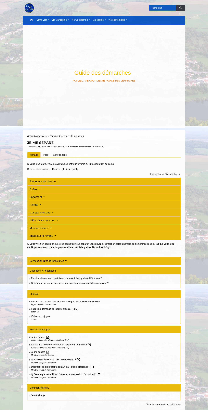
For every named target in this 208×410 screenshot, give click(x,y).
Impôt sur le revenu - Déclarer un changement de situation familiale (65, 301)
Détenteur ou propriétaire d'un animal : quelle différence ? (62, 367)
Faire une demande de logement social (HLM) (54, 309)
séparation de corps (103, 164)
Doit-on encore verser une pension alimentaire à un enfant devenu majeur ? (69, 283)
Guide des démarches (121, 80)
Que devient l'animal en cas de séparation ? (55, 359)
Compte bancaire (40, 212)
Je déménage (38, 395)
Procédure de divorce (43, 181)
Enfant (34, 189)
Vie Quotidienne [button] (80, 20)
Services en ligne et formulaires (47, 261)
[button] (31, 20)
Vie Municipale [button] (59, 20)
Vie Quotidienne (95, 80)
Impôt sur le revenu (42, 235)
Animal (34, 204)
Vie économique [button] (117, 20)
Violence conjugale (40, 316)
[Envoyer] (180, 8)
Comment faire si (59, 136)
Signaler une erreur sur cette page (163, 404)
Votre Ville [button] (42, 20)
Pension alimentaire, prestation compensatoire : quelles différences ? (66, 278)
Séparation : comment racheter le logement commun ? (61, 344)
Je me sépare (78, 136)
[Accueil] (30, 7)
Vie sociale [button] (98, 20)
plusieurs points (70, 169)
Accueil (78, 80)
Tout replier (157, 174)
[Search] (162, 8)
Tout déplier (173, 174)
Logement (36, 196)
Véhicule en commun (43, 220)
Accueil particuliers (37, 136)
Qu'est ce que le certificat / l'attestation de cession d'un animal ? (66, 374)
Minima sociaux (39, 228)
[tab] (34, 155)
